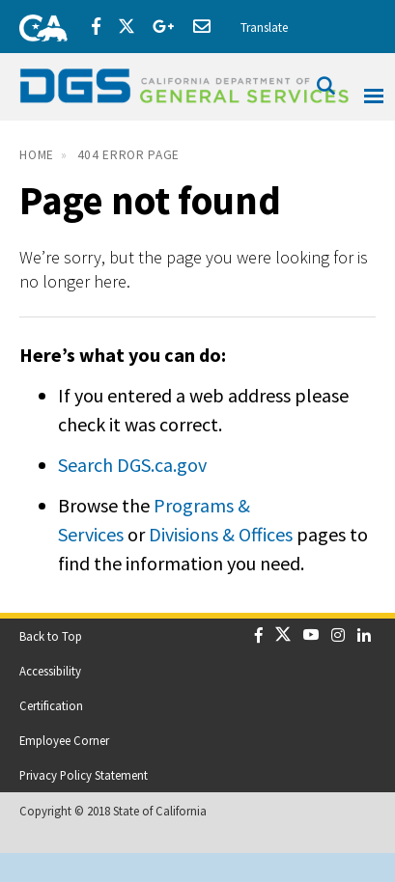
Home (36, 155)
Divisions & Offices (221, 534)
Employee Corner (64, 740)
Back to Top (50, 636)
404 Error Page (128, 155)
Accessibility (50, 670)
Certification (51, 705)
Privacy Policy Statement (83, 775)
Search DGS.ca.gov (132, 465)
